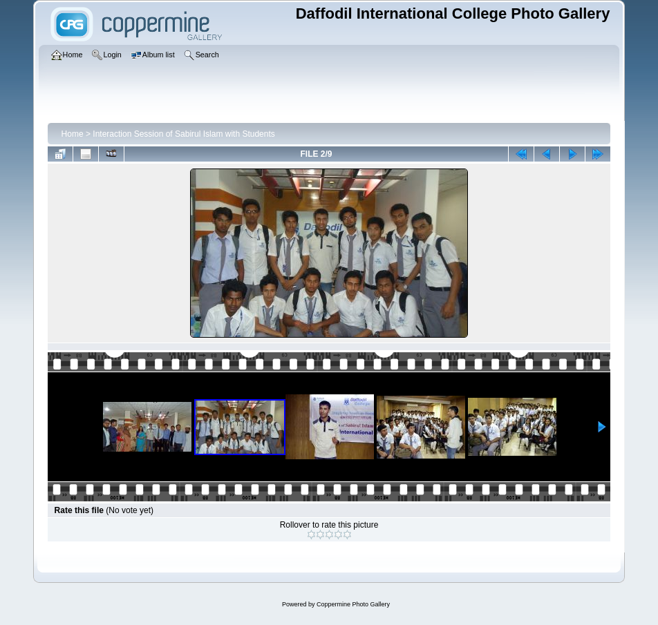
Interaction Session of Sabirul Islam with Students (183, 134)
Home (73, 134)
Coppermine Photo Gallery (353, 604)
